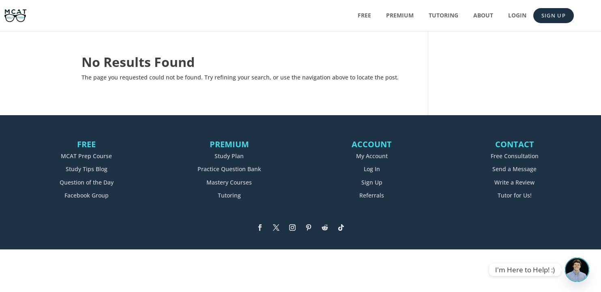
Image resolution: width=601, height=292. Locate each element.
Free (364, 16)
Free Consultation (515, 156)
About (483, 16)
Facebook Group (86, 195)
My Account (372, 156)
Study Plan (229, 156)
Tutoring (443, 16)
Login (517, 16)
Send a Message (514, 169)
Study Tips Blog (86, 169)
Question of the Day (87, 182)
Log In (372, 169)
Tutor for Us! (515, 195)
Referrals (371, 195)
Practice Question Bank (229, 169)
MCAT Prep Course (86, 156)
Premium (400, 16)
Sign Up (553, 15)
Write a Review (514, 182)
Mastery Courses (229, 182)
